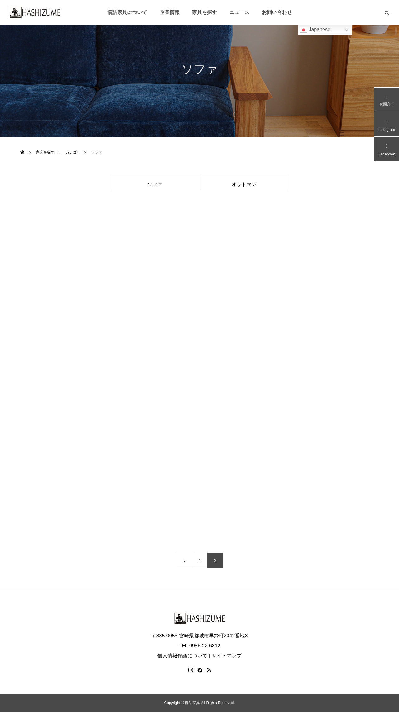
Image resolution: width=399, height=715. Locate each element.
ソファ (154, 184)
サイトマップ (227, 658)
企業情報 (170, 12)
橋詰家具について (127, 12)
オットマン (244, 184)
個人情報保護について (182, 658)
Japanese (315, 30)
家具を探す (204, 12)
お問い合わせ (277, 12)
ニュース (239, 12)
